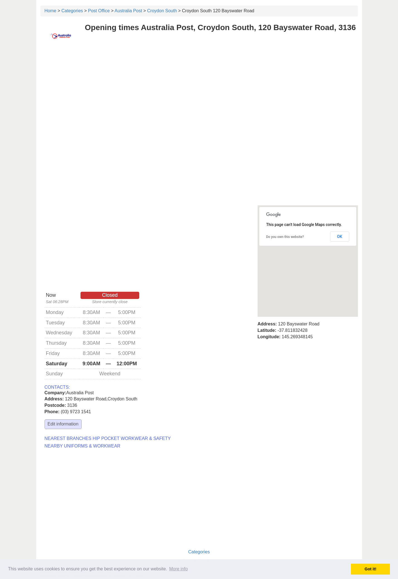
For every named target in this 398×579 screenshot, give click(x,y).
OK (339, 236)
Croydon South (162, 10)
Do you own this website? (285, 237)
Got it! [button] (370, 569)
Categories (72, 10)
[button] (307, 256)
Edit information (63, 424)
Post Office (99, 10)
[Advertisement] (199, 88)
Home (51, 10)
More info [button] (178, 568)
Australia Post (128, 10)
